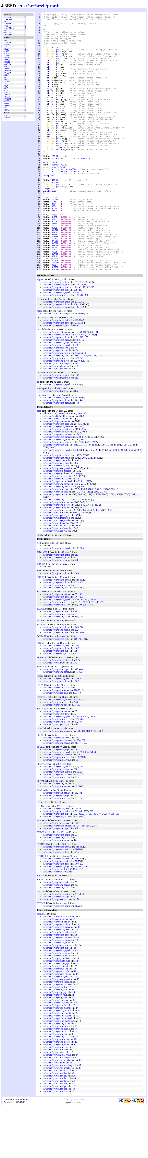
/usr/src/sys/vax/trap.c (55, 575)
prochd (6, 136)
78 (77, 475)
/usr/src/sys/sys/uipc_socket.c (58, 530)
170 (96, 546)
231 (84, 507)
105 (62, 931)
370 (101, 562)
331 (98, 509)
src (32, 5)
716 (80, 690)
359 (81, 404)
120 (76, 386)
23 (74, 1057)
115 (80, 449)
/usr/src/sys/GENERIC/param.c (59, 468)
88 (76, 377)
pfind (61, 198)
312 (75, 865)
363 (76, 754)
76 (58, 362)
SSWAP (6, 99)
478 (70, 525)
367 (97, 562)
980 (94, 407)
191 (96, 384)
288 (80, 341)
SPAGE (6, 76)
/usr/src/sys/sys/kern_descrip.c (59, 478)
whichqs (7, 36)
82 (75, 412)
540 (99, 865)
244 (79, 877)
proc (5, 28)
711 (81, 407)
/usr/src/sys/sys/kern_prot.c (57, 491)
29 (74, 1127)
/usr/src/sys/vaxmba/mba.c (57, 418)
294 (91, 535)
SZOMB (6, 128)
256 (95, 543)
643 (76, 407)
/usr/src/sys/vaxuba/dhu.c (57, 1127)
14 (80, 997)
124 (81, 372)
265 (95, 877)
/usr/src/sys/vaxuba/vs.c (56, 582)
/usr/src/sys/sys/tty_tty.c (56, 1049)
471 (81, 794)
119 (76, 606)
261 (96, 804)
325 (78, 712)
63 (76, 384)
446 (77, 631)
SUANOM (6, 109)
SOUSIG (6, 70)
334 (91, 651)
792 (76, 684)
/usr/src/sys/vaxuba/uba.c (56, 420)
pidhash (7, 25)
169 (76, 818)
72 (70, 465)
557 (108, 865)
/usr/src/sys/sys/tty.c (54, 525)
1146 (75, 921)
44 (74, 1130)
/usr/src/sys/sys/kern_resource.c (59, 339)
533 (73, 835)
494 (82, 541)
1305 (81, 921)
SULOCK (6, 112)
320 (80, 528)
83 (60, 440)
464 (81, 721)
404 (76, 577)
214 (80, 478)
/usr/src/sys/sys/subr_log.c (57, 515)
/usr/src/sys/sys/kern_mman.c (58, 486)
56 (77, 402)
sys (39, 5)
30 (75, 515)
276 (111, 546)
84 (86, 494)
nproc (6, 22)
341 (96, 651)
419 (101, 654)
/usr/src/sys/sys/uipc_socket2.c (59, 533)
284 (118, 496)
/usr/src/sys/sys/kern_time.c (58, 507)
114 (77, 336)
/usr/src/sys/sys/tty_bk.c (56, 1041)
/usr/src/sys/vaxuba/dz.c (56, 1135)
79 (75, 517)
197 (86, 804)
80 (79, 465)
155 (89, 334)
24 (73, 1044)
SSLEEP (6, 94)
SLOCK (6, 60)
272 (87, 533)
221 (111, 501)
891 (90, 407)
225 (91, 509)
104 (63, 688)
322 (84, 475)
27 (77, 1106)
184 (86, 768)
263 (75, 562)
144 (80, 452)
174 (75, 892)
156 (92, 386)
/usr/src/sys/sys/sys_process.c (58, 522)
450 (81, 631)
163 (80, 384)
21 (53, 465)
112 (76, 365)
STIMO (6, 104)
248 (111, 496)
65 (71, 575)
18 (50, 465)
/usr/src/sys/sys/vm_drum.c (57, 535)
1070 (105, 541)
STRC (5, 107)
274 (81, 679)
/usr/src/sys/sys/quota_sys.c (58, 1015)
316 (87, 783)
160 (75, 690)
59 (84, 339)
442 (77, 910)
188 (77, 507)
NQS (5, 44)
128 (82, 412)
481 (81, 860)
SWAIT (6, 120)
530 (94, 865)
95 (60, 643)
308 (76, 721)
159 (74, 564)
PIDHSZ (6, 49)
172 (77, 389)
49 (80, 339)
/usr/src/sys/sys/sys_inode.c (58, 1033)
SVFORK (6, 117)
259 (75, 341)
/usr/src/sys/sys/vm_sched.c (58, 347)
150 (96, 496)
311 (83, 783)
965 (97, 541)
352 (125, 546)
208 (82, 347)
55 (78, 804)
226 (80, 533)
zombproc (7, 38)
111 (60, 787)
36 (76, 488)
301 (78, 436)
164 (83, 751)
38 (79, 488)
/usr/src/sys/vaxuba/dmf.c (57, 1130)
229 (96, 556)
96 (82, 491)
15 (79, 978)
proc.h (53, 5)
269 (81, 648)
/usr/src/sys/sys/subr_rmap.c (58, 1025)
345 (82, 410)
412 (76, 418)
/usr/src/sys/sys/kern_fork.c (58, 334)
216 (84, 535)
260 (74, 442)
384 (85, 404)
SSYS (5, 102)
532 (80, 918)
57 (76, 334)
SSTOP (6, 96)
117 (58, 780)
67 (61, 615)
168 (75, 420)
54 (59, 465)
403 (80, 723)
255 (82, 564)
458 (75, 801)
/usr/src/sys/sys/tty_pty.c (56, 528)
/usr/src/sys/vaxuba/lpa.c (56, 744)
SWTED (6, 125)
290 (82, 562)
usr (24, 5)
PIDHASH (7, 47)
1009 (81, 684)
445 (81, 910)
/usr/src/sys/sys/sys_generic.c (58, 520)
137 (89, 496)
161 (82, 559)
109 (61, 676)
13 (78, 1067)
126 (81, 386)
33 (75, 1132)
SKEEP (6, 55)
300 (82, 600)
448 (77, 898)
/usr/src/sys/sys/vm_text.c (57, 562)
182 (80, 646)
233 (77, 634)
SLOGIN (6, 62)
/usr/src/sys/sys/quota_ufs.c (58, 1018)
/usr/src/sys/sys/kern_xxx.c (57, 509)
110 (59, 727)
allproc (7, 17)
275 (86, 389)
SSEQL (6, 91)
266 (77, 679)
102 (60, 718)
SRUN (5, 86)
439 (89, 865)
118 (80, 365)
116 (81, 336)
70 (76, 356)
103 (88, 339)
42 (73, 528)
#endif (46, 229)
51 (76, 481)
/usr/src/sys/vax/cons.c (55, 1104)
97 (76, 399)
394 (75, 394)
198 (104, 546)
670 (75, 821)
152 (85, 334)
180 (84, 384)
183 (89, 384)
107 (83, 391)
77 (76, 901)
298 (126, 496)
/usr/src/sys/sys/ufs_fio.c (56, 1057)
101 (62, 884)
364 (133, 546)
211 (76, 609)
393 (109, 562)
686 (52, 499)
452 (77, 697)
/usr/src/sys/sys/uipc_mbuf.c (58, 402)
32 (75, 554)
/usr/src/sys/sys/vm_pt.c (56, 546)
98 (60, 832)
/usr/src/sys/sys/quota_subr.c (58, 512)
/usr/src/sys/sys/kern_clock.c (58, 475)
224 (115, 501)
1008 (100, 407)
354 (90, 562)
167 (77, 648)
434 (99, 783)
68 (63, 604)
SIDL (5, 52)
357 (44, 504)
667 (44, 499)
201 (76, 404)
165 (77, 625)
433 (95, 783)
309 (137, 501)
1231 (113, 541)
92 (87, 554)
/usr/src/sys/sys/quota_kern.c (58, 1010)
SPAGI (6, 78)
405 (97, 654)
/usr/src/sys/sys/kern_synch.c (58, 344)
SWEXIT (6, 123)
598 (80, 394)
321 (77, 410)
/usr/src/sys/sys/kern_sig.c (57, 341)
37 (77, 567)
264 (82, 771)
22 (72, 1046)
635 (117, 865)
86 (75, 496)
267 (82, 651)
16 (76, 1005)
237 (76, 353)
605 (112, 865)
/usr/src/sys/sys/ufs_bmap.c (58, 1054)
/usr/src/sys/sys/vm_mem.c (57, 404)
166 (89, 556)
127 (96, 501)
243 (88, 365)
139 (81, 668)
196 (104, 496)
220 (79, 639)
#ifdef (46, 193)
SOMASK (6, 68)
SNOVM (6, 65)
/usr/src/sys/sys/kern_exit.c (57, 353)
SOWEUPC (7, 73)
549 (103, 865)
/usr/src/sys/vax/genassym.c (58, 567)
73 (57, 381)
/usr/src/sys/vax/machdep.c (57, 365)
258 (86, 564)
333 (103, 543)
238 (81, 353)
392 (80, 850)
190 (82, 804)
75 (79, 913)
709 (75, 702)
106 (77, 358)
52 (78, 344)
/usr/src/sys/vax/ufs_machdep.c (59, 1117)
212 (77, 374)
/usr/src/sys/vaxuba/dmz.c (57, 1132)
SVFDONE (7, 115)
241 (77, 765)
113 (92, 339)
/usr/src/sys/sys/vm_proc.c (57, 543)
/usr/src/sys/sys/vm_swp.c (57, 412)
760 (89, 541)
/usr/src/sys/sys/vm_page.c (57, 407)
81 (82, 465)
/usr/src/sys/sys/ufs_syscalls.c (59, 1062)
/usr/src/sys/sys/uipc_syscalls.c (59, 1072)
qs (4, 33)
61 (77, 811)
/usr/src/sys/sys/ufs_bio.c (56, 1052)
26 (76, 556)
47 (78, 501)
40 (73, 546)
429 (78, 806)
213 (81, 374)
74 (59, 331)
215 (75, 639)
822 (85, 794)
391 (86, 347)
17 (57, 462)
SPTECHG (7, 83)
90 (58, 622)
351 (78, 520)
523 (133, 496)
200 (84, 509)
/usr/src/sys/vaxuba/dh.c (56, 1125)
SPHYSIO (7, 81)
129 (80, 334)
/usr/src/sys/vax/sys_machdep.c (59, 572)
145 (88, 386)
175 (76, 535)
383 (76, 794)
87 (81, 543)
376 (44, 548)
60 (76, 452)
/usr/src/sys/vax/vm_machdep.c (59, 1119)
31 (80, 494)
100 (61, 943)
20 (80, 968)
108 (81, 358)
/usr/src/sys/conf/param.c (56, 470)
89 (78, 412)
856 (76, 663)
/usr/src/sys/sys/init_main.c (57, 384)
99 (78, 397)
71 (60, 369)
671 (75, 948)
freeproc (7, 20)
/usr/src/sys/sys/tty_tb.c (56, 1046)
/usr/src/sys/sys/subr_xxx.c (57, 399)
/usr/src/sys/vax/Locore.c (56, 442)
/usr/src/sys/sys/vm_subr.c (57, 554)
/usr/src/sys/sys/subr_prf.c (57, 517)
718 (84, 690)
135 (84, 656)
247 (122, 501)
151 (84, 356)
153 (89, 546)
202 (76, 681)
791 (85, 407)
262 (83, 792)
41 (76, 491)
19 (76, 973)
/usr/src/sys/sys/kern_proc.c (58, 336)
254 (79, 792)
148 (80, 356)
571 (77, 525)
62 (63, 465)
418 (86, 520)
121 (77, 347)
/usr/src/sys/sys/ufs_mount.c (58, 1059)
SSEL (5, 89)
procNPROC (8, 30)
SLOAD (6, 57)
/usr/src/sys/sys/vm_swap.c (57, 556)
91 (95, 488)
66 (81, 868)
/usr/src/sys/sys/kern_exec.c (58, 631)
